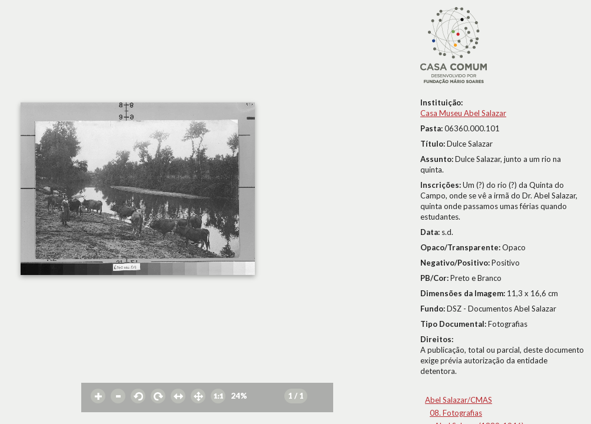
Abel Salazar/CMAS (458, 400)
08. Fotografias (456, 413)
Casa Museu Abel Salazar (463, 113)
